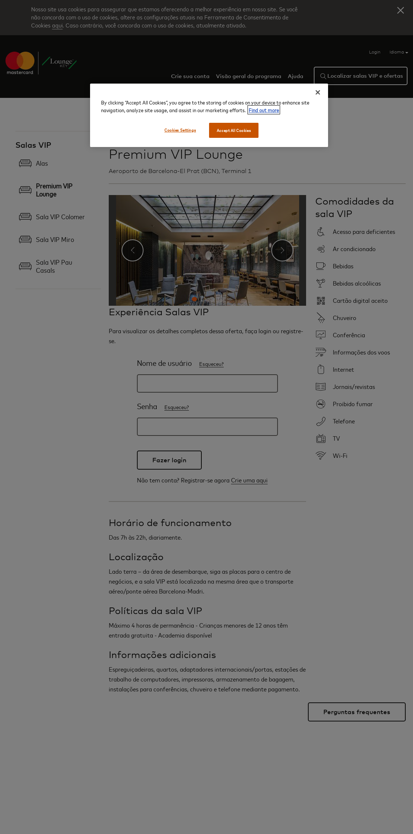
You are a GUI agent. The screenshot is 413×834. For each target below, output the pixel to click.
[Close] (318, 92)
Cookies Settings (180, 130)
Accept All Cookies (234, 130)
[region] (209, 115)
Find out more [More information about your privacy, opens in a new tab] (264, 109)
